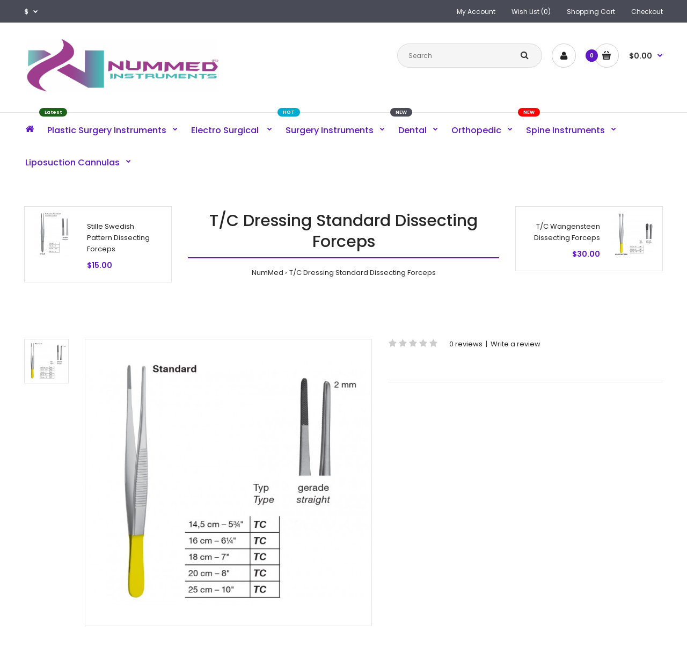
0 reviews (466, 344)
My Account (476, 11)
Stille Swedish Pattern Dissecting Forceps (118, 237)
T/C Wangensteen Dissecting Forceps (567, 232)
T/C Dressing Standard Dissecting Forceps (362, 272)
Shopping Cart (591, 11)
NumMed (267, 272)
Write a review (515, 344)
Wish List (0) (531, 11)
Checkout (647, 11)
